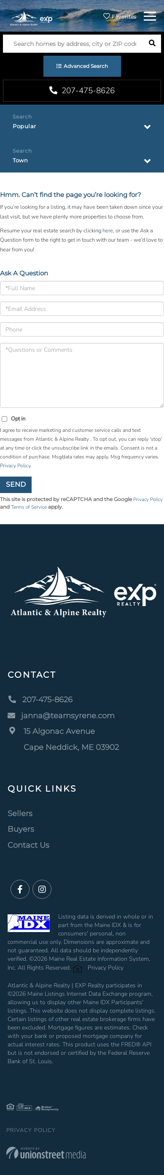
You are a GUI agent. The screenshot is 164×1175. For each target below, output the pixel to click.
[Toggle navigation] (150, 15)
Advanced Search (86, 66)
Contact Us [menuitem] (28, 845)
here (107, 230)
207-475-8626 (82, 90)
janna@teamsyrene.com (61, 715)
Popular (24, 126)
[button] (152, 44)
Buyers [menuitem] (21, 829)
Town (20, 160)
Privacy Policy (15, 465)
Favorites (119, 16)
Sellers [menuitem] (20, 813)
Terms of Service (29, 507)
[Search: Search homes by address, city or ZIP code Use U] (73, 44)
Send (16, 484)
